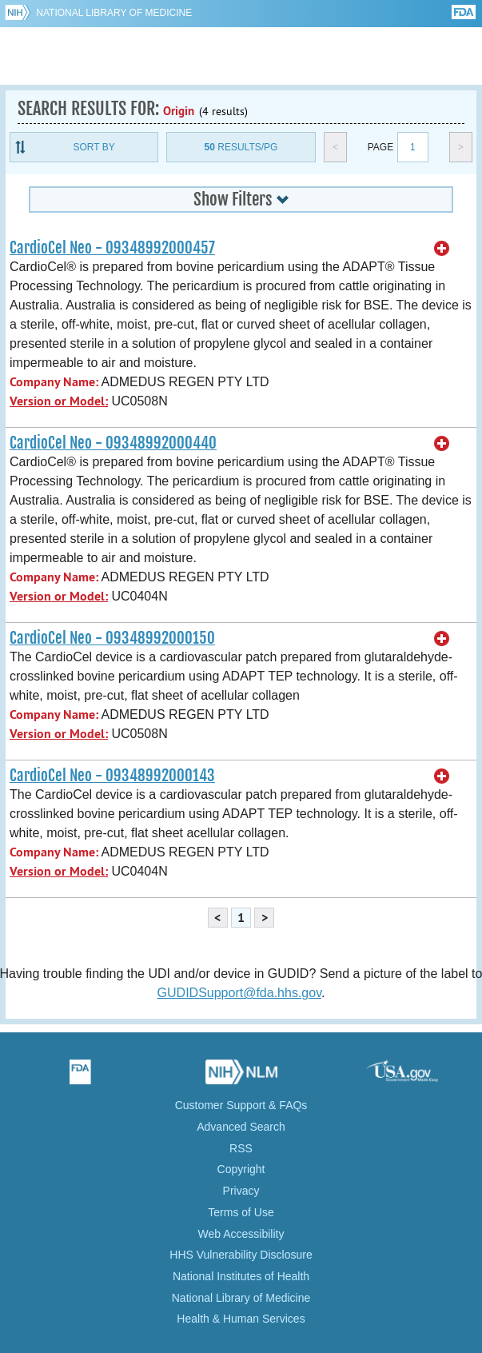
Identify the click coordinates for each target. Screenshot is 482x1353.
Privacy (241, 1190)
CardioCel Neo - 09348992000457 (112, 247)
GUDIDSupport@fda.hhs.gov (239, 993)
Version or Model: (59, 401)
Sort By (94, 147)
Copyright (241, 1169)
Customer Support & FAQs (241, 1105)
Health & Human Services (241, 1318)
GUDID (241, 56)
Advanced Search (241, 1126)
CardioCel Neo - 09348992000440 (113, 443)
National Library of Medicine (114, 12)
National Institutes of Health (241, 1276)
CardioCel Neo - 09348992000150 (112, 638)
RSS (241, 1148)
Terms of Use (240, 1212)
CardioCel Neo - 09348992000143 (112, 775)
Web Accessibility (241, 1233)
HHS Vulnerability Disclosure (240, 1254)
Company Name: (54, 381)
